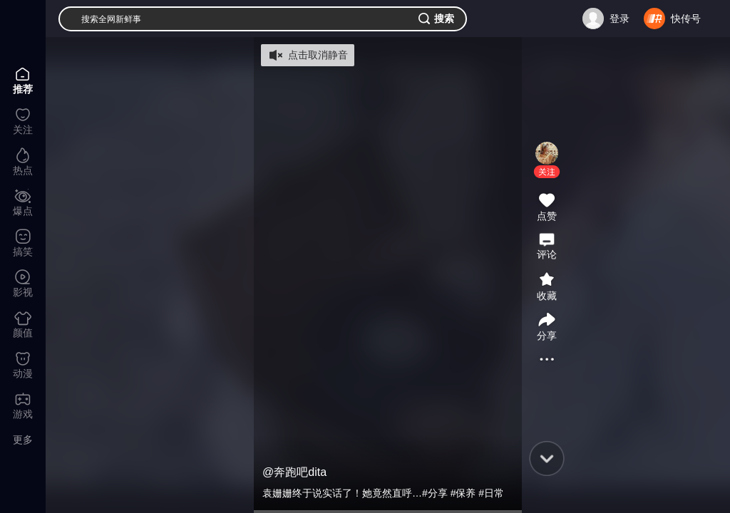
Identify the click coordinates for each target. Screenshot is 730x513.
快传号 (686, 18)
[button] (546, 171)
